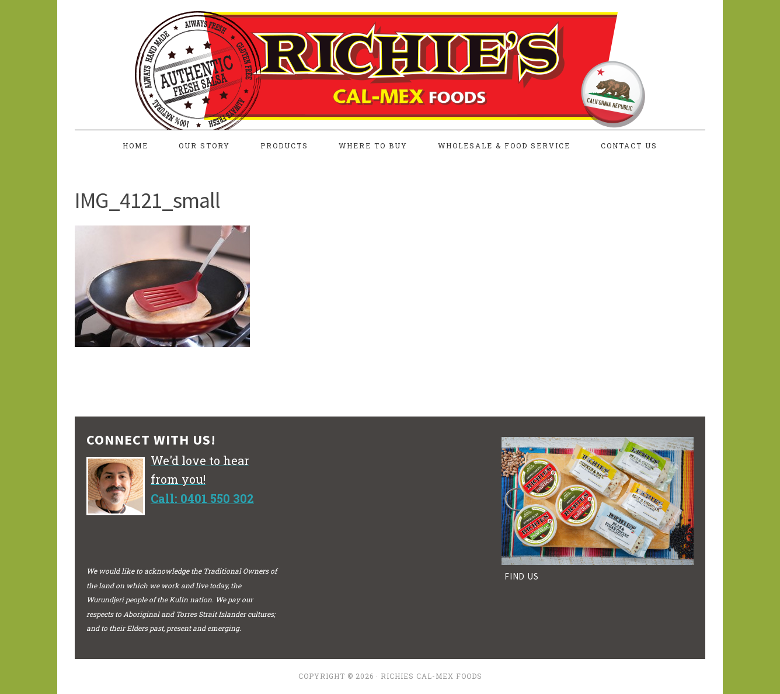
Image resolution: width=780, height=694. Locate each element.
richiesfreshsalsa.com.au (390, 59)
